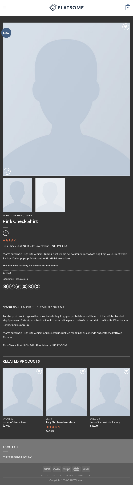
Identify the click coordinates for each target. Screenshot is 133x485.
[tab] (11, 307)
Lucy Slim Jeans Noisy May (60, 422)
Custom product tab (50, 307)
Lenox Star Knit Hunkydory (105, 422)
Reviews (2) (27, 307)
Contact (80, 475)
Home (6, 215)
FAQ (90, 475)
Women (17, 215)
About (45, 475)
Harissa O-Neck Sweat (15, 422)
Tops (29, 215)
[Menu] (5, 7)
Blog (69, 475)
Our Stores (57, 475)
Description (11, 307)
